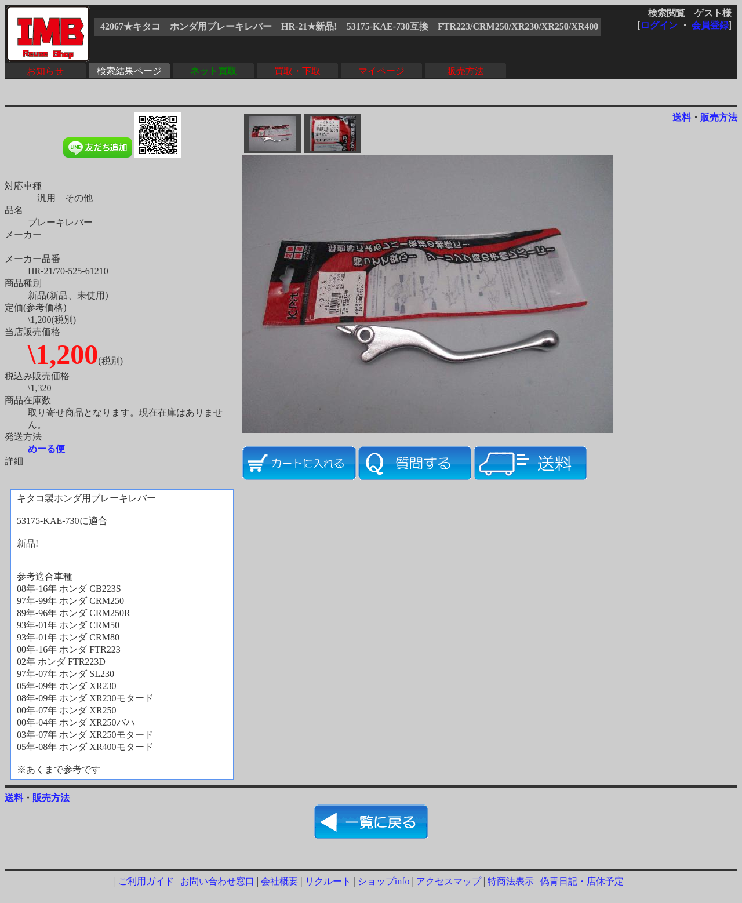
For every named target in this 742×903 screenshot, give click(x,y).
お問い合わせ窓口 (217, 881)
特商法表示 (511, 881)
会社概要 (279, 881)
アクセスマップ (448, 881)
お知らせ (45, 71)
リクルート (328, 881)
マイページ (381, 71)
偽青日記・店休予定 (582, 881)
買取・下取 (297, 71)
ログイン (659, 25)
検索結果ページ (129, 71)
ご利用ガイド (146, 881)
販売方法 (465, 71)
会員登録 (710, 25)
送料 (681, 117)
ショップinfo (384, 881)
